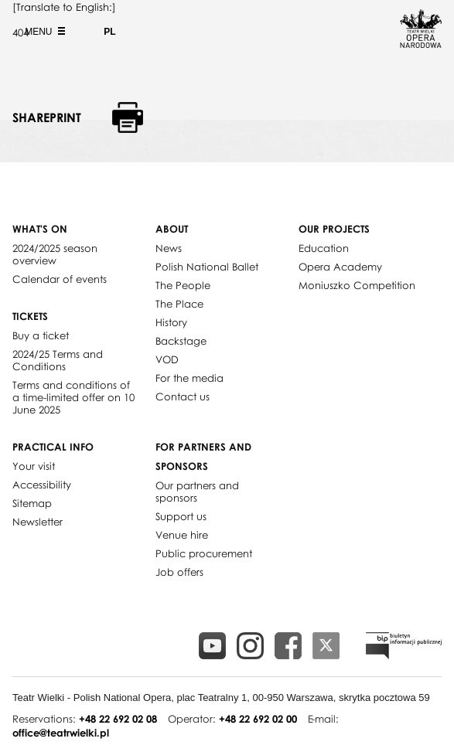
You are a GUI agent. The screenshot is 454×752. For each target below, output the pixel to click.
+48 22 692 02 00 (258, 719)
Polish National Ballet (206, 266)
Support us (181, 516)
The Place (179, 304)
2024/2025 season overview (54, 254)
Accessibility (41, 484)
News (168, 248)
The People (182, 285)
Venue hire (181, 535)
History (171, 322)
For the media (189, 378)
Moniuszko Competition (357, 285)
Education (324, 248)
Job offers (179, 572)
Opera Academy (340, 266)
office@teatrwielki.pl (60, 732)
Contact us (182, 396)
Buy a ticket (40, 335)
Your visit (33, 466)
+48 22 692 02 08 (118, 719)
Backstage (181, 341)
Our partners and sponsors (197, 491)
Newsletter (37, 522)
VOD (167, 359)
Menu (43, 31)
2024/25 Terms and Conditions (57, 360)
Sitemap (32, 503)
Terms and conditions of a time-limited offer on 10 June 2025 (73, 397)
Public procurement (203, 553)
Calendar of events (59, 279)
